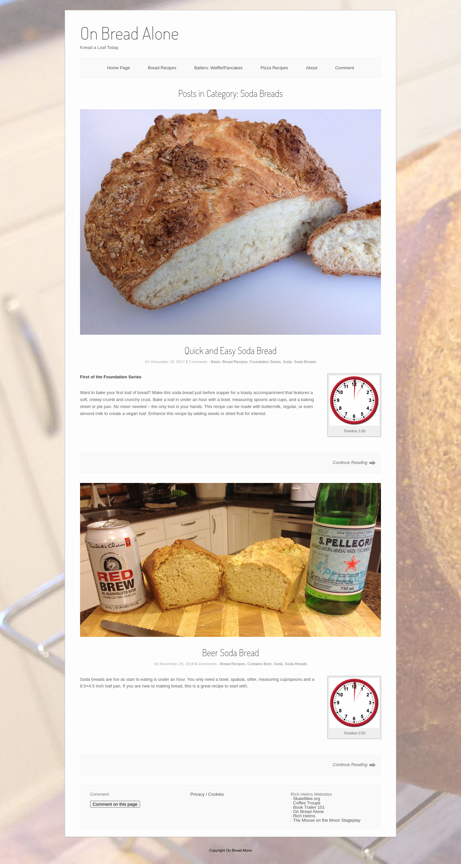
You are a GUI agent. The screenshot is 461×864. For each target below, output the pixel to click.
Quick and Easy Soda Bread (230, 350)
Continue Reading (350, 462)
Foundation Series (265, 362)
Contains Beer (259, 664)
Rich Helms (304, 815)
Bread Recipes (162, 67)
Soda (287, 362)
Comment (344, 67)
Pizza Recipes (274, 67)
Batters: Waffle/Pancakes (218, 67)
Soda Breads (305, 362)
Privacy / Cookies (207, 794)
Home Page (118, 67)
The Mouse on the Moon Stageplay (326, 820)
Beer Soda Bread (230, 652)
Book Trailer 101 (309, 807)
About (311, 67)
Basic (215, 362)
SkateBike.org (306, 798)
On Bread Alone (308, 811)
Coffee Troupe (307, 802)
